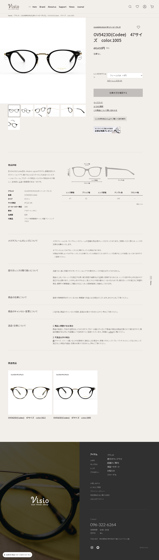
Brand (42, 6)
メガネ (92, 460)
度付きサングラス (114, 458)
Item (34, 6)
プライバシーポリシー (97, 491)
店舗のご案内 (113, 462)
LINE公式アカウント (97, 499)
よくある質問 (98, 106)
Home (10, 15)
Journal (80, 6)
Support (62, 6)
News (71, 6)
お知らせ (111, 470)
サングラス (94, 464)
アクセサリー (94, 472)
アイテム (93, 454)
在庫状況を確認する (118, 92)
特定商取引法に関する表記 (100, 495)
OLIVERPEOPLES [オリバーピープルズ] (33, 15)
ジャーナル (112, 474)
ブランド (16, 15)
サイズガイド (98, 102)
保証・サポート (113, 466)
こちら (111, 332)
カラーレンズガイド (114, 80)
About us (52, 6)
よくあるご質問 (95, 487)
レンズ (92, 468)
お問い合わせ (95, 483)
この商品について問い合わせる (105, 110)
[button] (79, 57)
